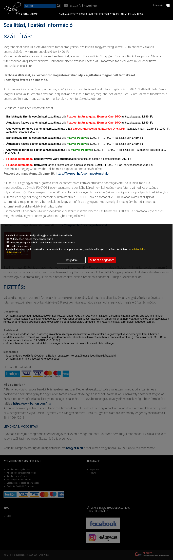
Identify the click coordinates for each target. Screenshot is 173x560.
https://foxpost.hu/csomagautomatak (82, 173)
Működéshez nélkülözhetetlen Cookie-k (30, 239)
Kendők (31, 14)
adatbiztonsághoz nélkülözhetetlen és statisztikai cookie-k (41, 242)
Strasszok (115, 14)
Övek (90, 14)
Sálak (26, 14)
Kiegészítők (104, 14)
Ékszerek (83, 14)
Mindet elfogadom (102, 260)
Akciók (140, 14)
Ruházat (132, 14)
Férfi (96, 14)
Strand (124, 14)
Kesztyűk (74, 14)
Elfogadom (71, 260)
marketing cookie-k (19, 246)
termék (159, 5)
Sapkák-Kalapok (64, 14)
